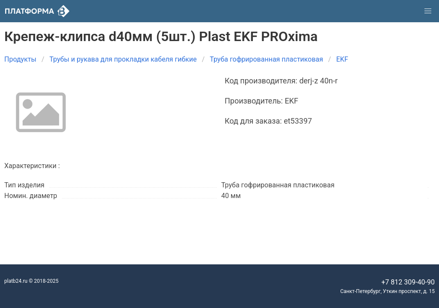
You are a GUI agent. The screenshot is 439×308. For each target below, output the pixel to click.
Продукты (20, 59)
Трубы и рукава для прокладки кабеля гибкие (123, 59)
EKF (342, 59)
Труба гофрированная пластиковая (266, 59)
